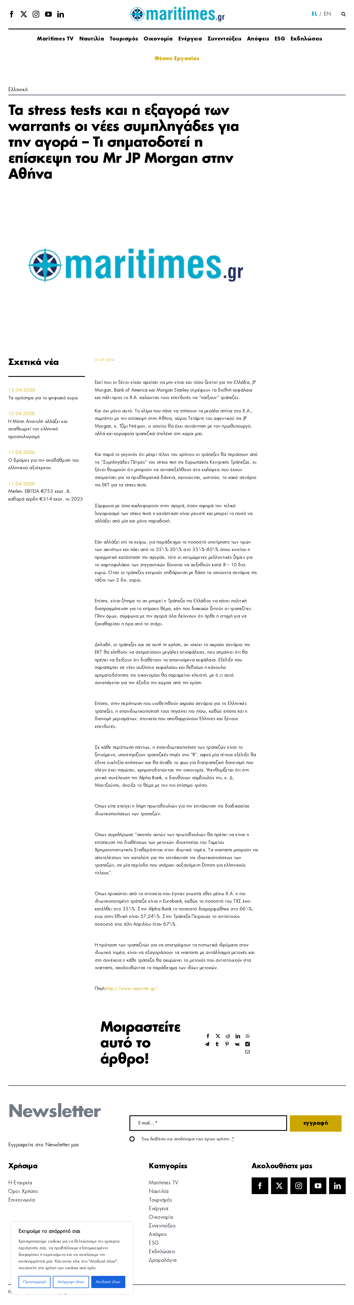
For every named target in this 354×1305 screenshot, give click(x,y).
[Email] (248, 1052)
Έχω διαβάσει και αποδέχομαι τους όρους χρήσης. (188, 1139)
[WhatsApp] (248, 1036)
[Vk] (237, 1044)
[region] (72, 1258)
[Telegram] (207, 1044)
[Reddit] (228, 1036)
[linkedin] (60, 14)
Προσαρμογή (34, 1282)
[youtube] (48, 14)
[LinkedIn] (238, 1036)
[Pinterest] (227, 1044)
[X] (218, 1036)
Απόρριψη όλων (71, 1282)
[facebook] (11, 14)
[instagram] (36, 14)
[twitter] (23, 14)
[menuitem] (314, 14)
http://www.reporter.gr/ (132, 988)
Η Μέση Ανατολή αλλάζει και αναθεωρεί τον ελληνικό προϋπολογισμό (37, 429)
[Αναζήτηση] (343, 14)
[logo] (177, 8)
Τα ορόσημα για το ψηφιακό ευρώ (43, 398)
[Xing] (248, 1044)
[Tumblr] (217, 1044)
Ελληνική (18, 89)
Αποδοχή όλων (108, 1282)
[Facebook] (208, 1036)
